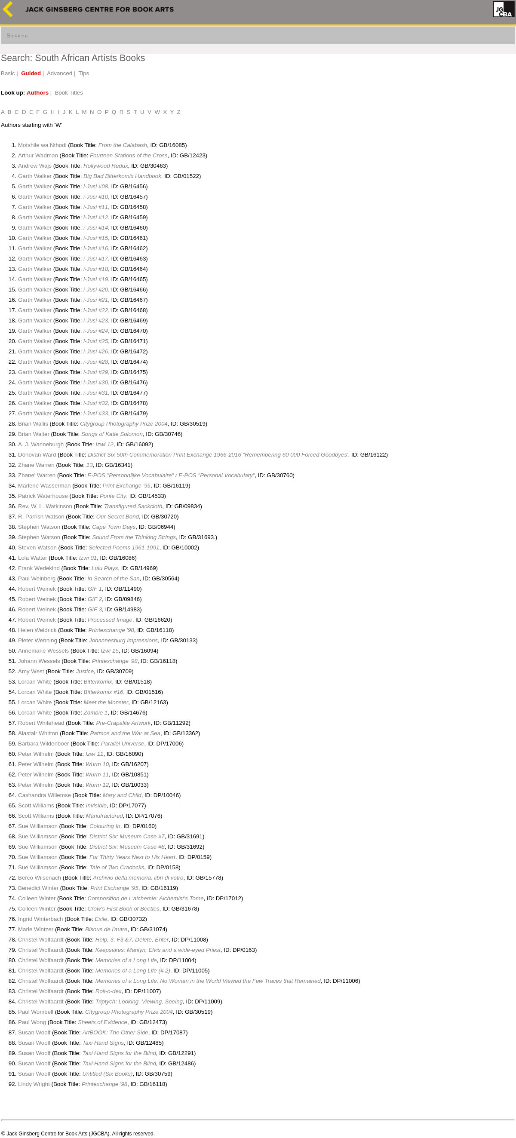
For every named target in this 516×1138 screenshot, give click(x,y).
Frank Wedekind (39, 568)
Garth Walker (35, 176)
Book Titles (69, 92)
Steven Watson (37, 547)
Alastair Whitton (38, 733)
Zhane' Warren (36, 475)
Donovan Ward (37, 454)
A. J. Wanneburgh (41, 444)
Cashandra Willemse (44, 795)
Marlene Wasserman (44, 485)
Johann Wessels (39, 661)
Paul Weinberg (37, 578)
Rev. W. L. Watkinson (45, 506)
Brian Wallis (33, 423)
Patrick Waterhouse (43, 496)
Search (17, 36)
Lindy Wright (34, 1084)
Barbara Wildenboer (43, 743)
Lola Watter (32, 558)
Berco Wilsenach (39, 877)
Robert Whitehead (41, 723)
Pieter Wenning (37, 640)
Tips (84, 73)
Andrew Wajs (35, 166)
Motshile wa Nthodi (42, 145)
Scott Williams (36, 805)
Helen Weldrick (37, 630)
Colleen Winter (36, 898)
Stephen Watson (39, 527)
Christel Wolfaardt (41, 939)
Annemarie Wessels (43, 650)
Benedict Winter (38, 888)
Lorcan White (35, 681)
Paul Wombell (35, 1012)
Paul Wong (32, 1022)
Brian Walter (33, 434)
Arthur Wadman (38, 155)
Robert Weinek (37, 589)
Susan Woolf (34, 1032)
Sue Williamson (38, 826)
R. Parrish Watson (41, 516)
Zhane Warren (36, 465)
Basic (8, 73)
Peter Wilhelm (36, 754)
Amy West (31, 671)
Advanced (59, 73)
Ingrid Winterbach (40, 919)
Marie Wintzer (35, 929)
